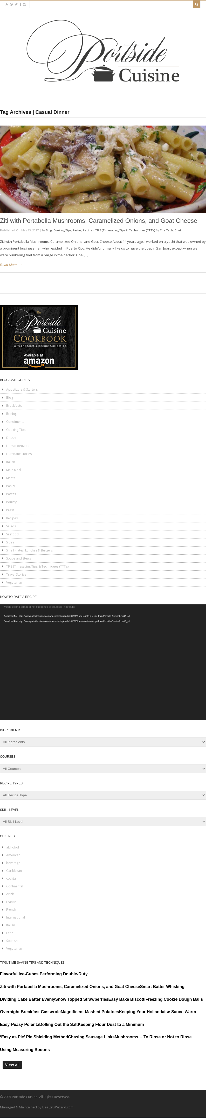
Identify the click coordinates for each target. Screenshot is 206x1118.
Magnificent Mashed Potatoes (90, 1012)
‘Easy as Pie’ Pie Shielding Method (34, 1037)
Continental (14, 886)
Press (10, 510)
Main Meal (13, 470)
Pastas (77, 230)
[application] (103, 662)
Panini (10, 486)
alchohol (12, 847)
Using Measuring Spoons (25, 1049)
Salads (11, 526)
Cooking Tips (62, 230)
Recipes (88, 230)
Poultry (11, 502)
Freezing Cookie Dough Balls (174, 999)
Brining (11, 413)
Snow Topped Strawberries (81, 999)
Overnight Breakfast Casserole (30, 1012)
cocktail (11, 878)
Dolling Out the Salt (58, 1024)
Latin (9, 933)
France (11, 902)
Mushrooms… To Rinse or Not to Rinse (153, 1037)
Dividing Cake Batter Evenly (27, 999)
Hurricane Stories (19, 454)
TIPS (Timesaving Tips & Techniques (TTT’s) (125, 230)
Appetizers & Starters (22, 389)
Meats (10, 478)
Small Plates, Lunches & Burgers (29, 550)
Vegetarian (14, 582)
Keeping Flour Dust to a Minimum (111, 1024)
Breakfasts (14, 405)
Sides (10, 542)
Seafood (12, 534)
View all (12, 1064)
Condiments (15, 421)
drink (10, 894)
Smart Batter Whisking (162, 986)
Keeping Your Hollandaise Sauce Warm (157, 1012)
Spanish (12, 940)
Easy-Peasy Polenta (19, 1024)
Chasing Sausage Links (91, 1037)
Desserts (12, 438)
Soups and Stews (18, 558)
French (11, 909)
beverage (13, 863)
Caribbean (14, 870)
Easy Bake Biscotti (127, 999)
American (13, 855)
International (15, 917)
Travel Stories (16, 574)
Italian (10, 462)
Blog (49, 230)
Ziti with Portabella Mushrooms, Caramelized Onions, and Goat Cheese (98, 220)
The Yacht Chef (170, 230)
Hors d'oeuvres (17, 446)
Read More (8, 265)
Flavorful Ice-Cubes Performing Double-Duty (44, 974)
